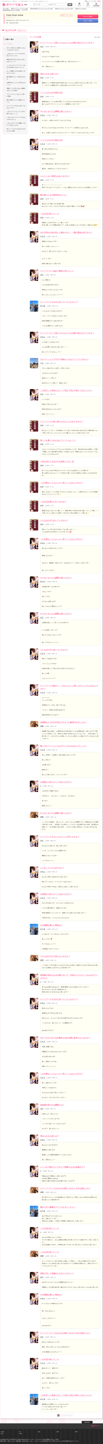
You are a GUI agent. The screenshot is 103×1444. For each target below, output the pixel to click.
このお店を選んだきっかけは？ (53, 502)
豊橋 (20, 1433)
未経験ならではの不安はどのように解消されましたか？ (63, 722)
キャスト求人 (88, 16)
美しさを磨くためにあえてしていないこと (58, 440)
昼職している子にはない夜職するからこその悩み (16, 89)
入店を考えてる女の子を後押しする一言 (57, 462)
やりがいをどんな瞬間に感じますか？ (56, 111)
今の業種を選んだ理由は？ (51, 925)
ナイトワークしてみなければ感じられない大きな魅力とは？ (65, 1188)
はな (42, 46)
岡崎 (76, 1431)
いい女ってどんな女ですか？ (52, 868)
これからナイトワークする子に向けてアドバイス (16, 55)
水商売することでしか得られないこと (16, 83)
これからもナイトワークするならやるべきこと (16, 118)
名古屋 (2, 1431)
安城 (2, 1433)
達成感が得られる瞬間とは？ (52, 1105)
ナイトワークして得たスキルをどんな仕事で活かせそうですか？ (67, 43)
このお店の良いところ (49, 214)
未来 (42, 726)
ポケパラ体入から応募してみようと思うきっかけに (16, 49)
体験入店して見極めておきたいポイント (57, 1273)
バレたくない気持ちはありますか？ (55, 176)
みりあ (42, 306)
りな (42, 363)
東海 (14, 4)
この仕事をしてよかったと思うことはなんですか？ (61, 483)
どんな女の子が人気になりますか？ (55, 956)
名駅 (39, 1431)
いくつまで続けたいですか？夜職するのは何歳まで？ (62, 1167)
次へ (70, 1415)
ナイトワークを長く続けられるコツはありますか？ (61, 422)
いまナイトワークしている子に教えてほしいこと (16, 112)
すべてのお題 (8, 44)
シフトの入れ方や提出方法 (51, 93)
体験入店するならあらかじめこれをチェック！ (16, 60)
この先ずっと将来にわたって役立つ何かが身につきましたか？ (66, 390)
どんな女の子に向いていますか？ (54, 520)
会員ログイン (95, 1426)
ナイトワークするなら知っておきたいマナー (16, 107)
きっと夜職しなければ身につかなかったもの (16, 72)
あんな (42, 581)
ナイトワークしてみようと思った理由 (16, 95)
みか (42, 1277)
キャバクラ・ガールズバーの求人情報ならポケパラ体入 (43, 1439)
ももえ (42, 144)
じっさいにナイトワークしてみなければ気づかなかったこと (16, 66)
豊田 (58, 1431)
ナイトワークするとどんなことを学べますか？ (59, 837)
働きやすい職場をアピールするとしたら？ (58, 1207)
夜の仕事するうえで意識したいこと (16, 101)
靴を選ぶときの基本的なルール (53, 195)
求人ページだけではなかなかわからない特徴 (16, 130)
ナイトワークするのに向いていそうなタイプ (59, 302)
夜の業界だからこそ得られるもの (16, 78)
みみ (42, 78)
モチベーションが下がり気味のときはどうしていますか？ (64, 359)
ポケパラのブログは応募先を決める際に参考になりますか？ (65, 1038)
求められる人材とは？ (49, 74)
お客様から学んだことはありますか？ (56, 782)
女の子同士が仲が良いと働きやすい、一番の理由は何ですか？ (66, 233)
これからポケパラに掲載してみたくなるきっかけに (16, 124)
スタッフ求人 (88, 21)
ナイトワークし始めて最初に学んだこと (57, 271)
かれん (42, 115)
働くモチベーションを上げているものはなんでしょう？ (63, 746)
